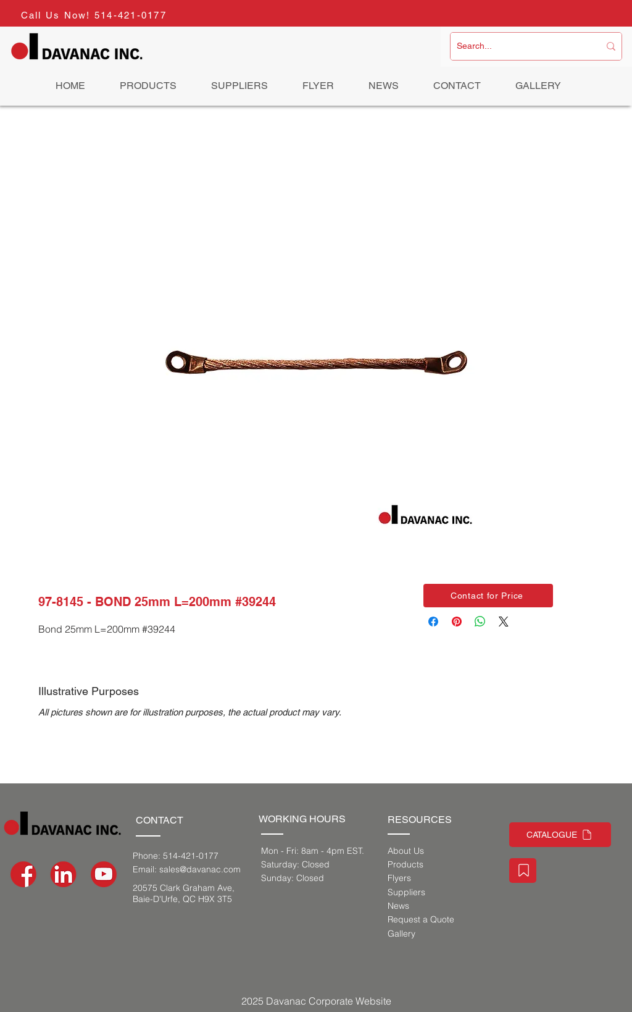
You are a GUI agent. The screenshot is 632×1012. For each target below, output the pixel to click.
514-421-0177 (130, 15)
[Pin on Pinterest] (456, 621)
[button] (488, 595)
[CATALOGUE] (560, 834)
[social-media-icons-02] (23, 874)
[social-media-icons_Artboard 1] (63, 874)
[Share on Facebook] (433, 621)
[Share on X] (503, 621)
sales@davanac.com (200, 869)
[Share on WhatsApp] (480, 621)
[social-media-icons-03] (103, 874)
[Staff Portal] (522, 870)
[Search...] (519, 46)
